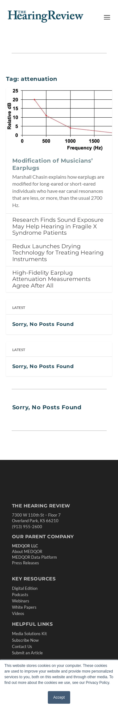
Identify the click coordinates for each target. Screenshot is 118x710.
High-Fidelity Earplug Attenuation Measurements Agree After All (51, 279)
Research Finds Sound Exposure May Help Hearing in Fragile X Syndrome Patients (58, 226)
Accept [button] (59, 697)
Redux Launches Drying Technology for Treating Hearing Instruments (58, 253)
